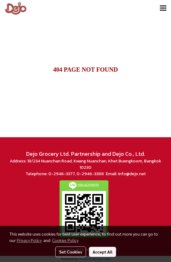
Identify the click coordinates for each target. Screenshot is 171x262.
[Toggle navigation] (163, 8)
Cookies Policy (65, 240)
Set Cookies (70, 251)
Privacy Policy (29, 240)
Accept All (102, 251)
